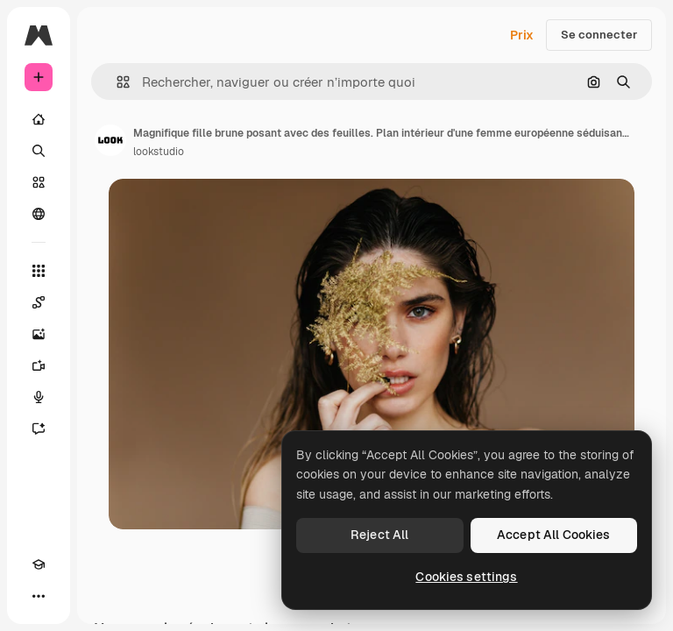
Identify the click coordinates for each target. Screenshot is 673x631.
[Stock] (39, 182)
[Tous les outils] (39, 271)
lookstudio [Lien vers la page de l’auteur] (158, 152)
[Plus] (39, 596)
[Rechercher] (39, 151)
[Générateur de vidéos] (39, 365)
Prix (522, 35)
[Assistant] (39, 429)
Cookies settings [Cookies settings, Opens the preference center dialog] (466, 577)
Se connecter (599, 34)
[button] (116, 82)
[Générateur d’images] (39, 334)
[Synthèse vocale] (39, 397)
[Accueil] (39, 119)
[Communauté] (39, 214)
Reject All (379, 534)
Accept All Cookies (554, 534)
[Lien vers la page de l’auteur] (110, 140)
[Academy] (39, 564)
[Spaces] (39, 302)
